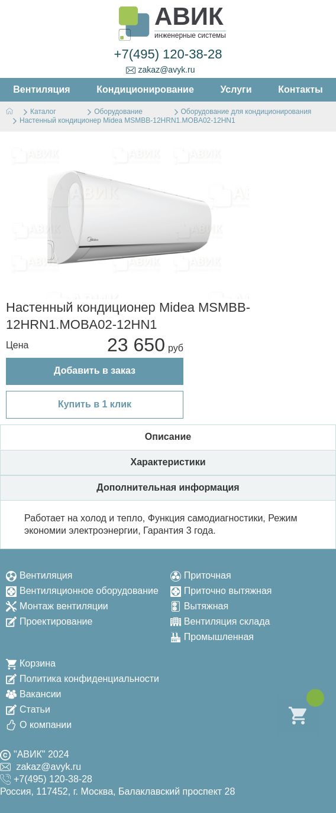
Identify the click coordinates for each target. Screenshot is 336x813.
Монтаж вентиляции (57, 606)
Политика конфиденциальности (82, 679)
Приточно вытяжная (221, 591)
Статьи (28, 709)
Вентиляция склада (220, 621)
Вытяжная (199, 606)
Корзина (31, 663)
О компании (39, 725)
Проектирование (49, 621)
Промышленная (212, 637)
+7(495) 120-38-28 (168, 54)
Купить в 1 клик (94, 404)
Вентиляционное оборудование (82, 591)
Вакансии (34, 694)
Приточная (200, 575)
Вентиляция (39, 575)
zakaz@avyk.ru (160, 70)
